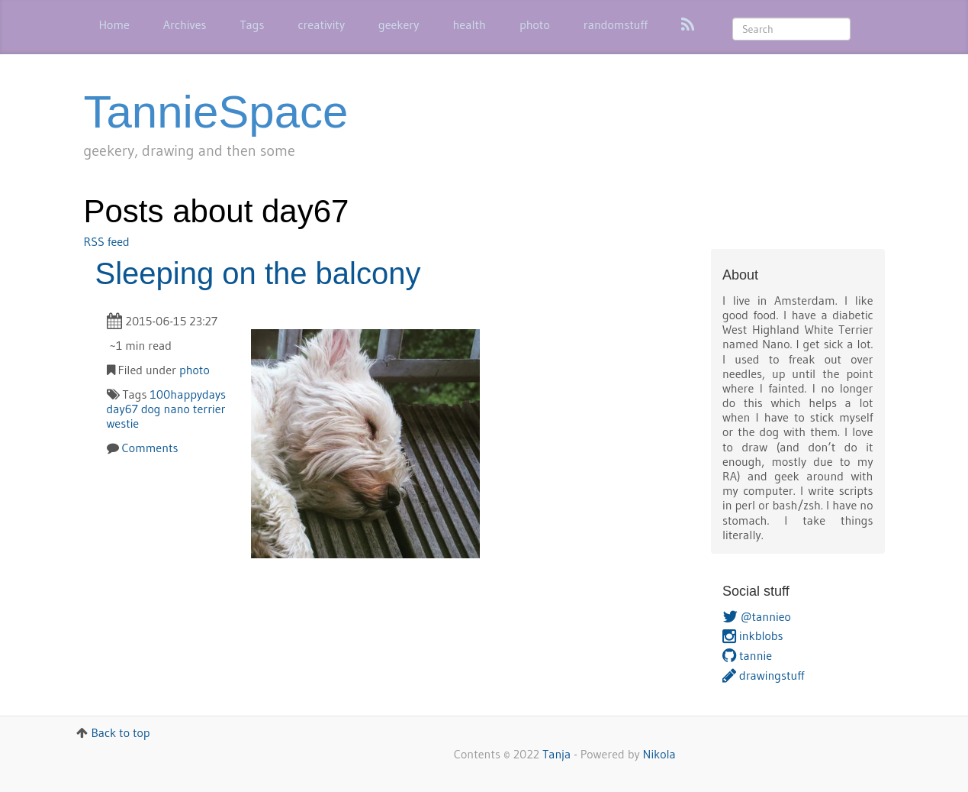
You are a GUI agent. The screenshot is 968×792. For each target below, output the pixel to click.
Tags (252, 24)
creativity (321, 24)
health (469, 24)
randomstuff (616, 24)
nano (177, 408)
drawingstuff (763, 675)
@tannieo (756, 616)
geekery (398, 24)
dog (151, 408)
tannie (747, 655)
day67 (122, 408)
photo (534, 24)
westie (123, 423)
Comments (150, 447)
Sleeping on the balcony (258, 273)
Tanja (556, 753)
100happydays (188, 394)
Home (114, 24)
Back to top (120, 732)
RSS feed (107, 241)
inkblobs (752, 635)
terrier (209, 408)
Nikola (659, 753)
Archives (185, 24)
